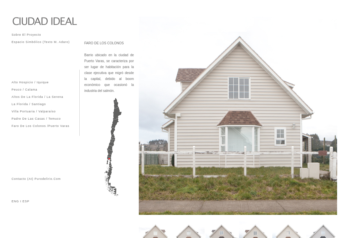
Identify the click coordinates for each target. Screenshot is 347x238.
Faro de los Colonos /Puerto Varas (40, 125)
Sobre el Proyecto (26, 34)
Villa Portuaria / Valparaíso (34, 111)
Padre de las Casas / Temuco (36, 118)
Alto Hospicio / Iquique (30, 82)
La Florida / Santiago (29, 103)
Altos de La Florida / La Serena (37, 96)
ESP (25, 201)
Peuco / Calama (24, 89)
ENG (15, 201)
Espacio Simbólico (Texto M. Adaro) (41, 41)
